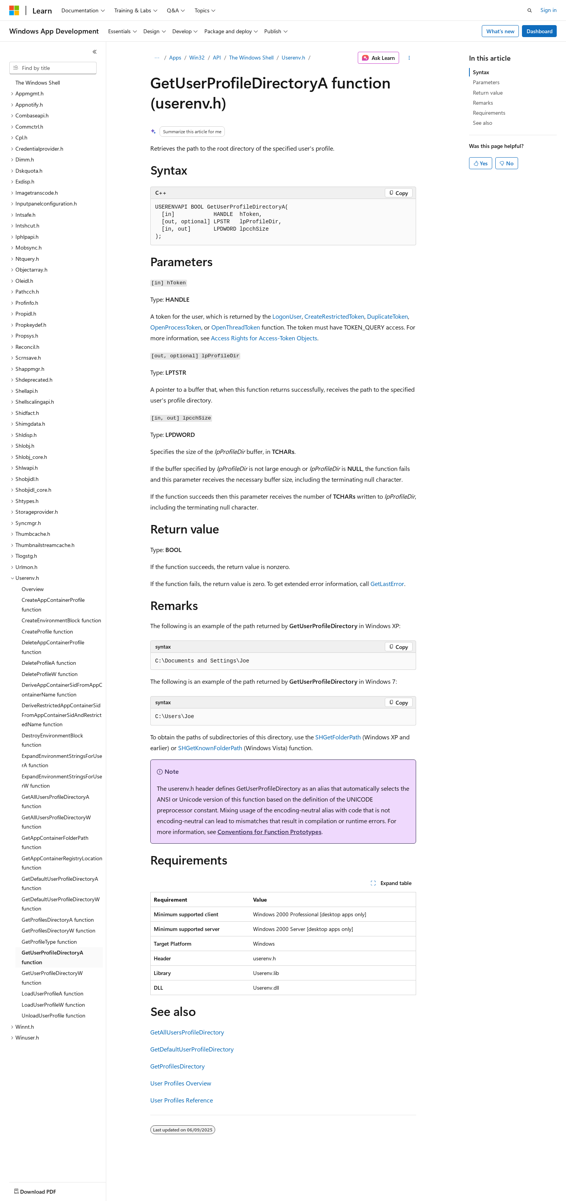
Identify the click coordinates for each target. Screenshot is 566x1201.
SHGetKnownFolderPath (210, 748)
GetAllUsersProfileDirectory (187, 1032)
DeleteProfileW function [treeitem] (50, 674)
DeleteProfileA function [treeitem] (49, 662)
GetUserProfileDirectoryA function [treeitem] (52, 957)
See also (482, 122)
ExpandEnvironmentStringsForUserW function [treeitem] (62, 781)
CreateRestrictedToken (334, 316)
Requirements (489, 112)
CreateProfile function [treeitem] (47, 631)
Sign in (549, 10)
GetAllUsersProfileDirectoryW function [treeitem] (56, 822)
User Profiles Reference (181, 1100)
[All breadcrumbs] (157, 58)
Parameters (486, 82)
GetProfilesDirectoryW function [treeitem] (58, 930)
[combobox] (53, 68)
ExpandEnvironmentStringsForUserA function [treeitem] (62, 760)
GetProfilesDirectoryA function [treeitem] (58, 919)
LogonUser (287, 316)
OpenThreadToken (235, 327)
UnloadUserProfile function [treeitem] (53, 1015)
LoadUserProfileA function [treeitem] (52, 993)
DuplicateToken (387, 316)
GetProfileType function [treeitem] (49, 941)
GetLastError (387, 583)
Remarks (483, 102)
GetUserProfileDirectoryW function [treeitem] (52, 977)
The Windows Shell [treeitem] (37, 82)
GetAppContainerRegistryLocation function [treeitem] (62, 862)
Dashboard (539, 31)
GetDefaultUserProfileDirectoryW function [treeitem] (61, 903)
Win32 (197, 57)
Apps (175, 57)
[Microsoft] (14, 10)
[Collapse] (95, 52)
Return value (488, 92)
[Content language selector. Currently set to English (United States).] (44, 1190)
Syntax (481, 72)
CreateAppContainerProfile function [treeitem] (53, 604)
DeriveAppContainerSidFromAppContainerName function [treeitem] (62, 689)
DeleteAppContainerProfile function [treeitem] (53, 647)
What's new (500, 31)
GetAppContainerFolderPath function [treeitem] (55, 842)
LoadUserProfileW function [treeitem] (53, 1004)
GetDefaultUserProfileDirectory (192, 1049)
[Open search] (529, 10)
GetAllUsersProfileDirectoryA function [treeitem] (55, 801)
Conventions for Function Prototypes (269, 831)
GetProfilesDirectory (177, 1066)
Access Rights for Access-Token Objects (264, 338)
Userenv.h (293, 57)
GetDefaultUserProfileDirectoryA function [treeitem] (60, 883)
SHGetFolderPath (338, 737)
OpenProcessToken (175, 327)
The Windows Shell (251, 57)
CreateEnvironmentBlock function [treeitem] (61, 620)
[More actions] (409, 58)
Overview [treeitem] (33, 589)
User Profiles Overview (180, 1083)
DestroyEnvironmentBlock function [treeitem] (52, 740)
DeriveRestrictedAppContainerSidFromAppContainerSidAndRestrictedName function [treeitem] (62, 715)
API (217, 57)
